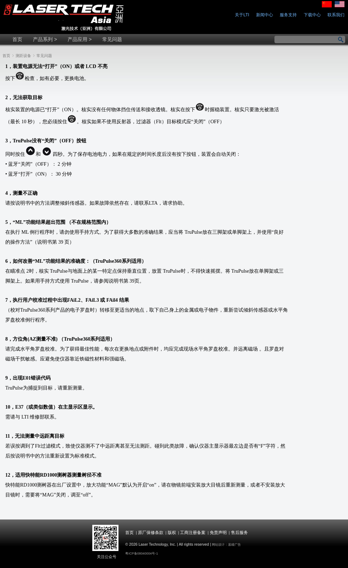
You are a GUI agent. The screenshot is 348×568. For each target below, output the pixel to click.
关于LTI (242, 14)
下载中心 (312, 14)
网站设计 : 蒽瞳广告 (226, 544)
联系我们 (335, 14)
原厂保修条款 (150, 532)
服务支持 (288, 14)
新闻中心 (264, 14)
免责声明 (218, 532)
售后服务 (239, 532)
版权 (172, 532)
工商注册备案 (192, 532)
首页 (6, 55)
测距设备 (23, 55)
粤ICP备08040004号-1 (141, 553)
